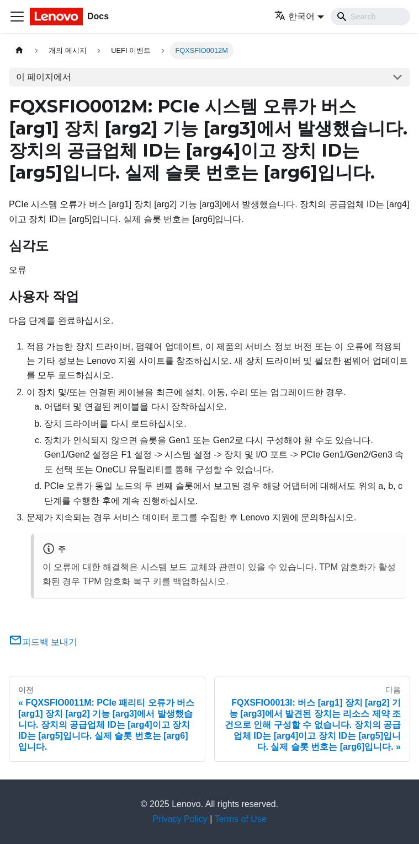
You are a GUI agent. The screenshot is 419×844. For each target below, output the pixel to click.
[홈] (19, 50)
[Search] (370, 16)
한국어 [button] (294, 16)
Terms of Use (241, 819)
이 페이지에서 (43, 77)
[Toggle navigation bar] (17, 16)
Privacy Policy (180, 819)
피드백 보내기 (43, 642)
